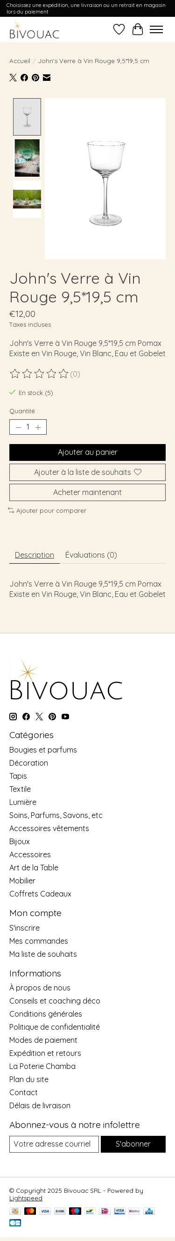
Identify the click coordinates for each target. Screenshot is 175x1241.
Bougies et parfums (43, 748)
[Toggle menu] (156, 29)
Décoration (28, 762)
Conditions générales (45, 1013)
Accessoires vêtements (49, 827)
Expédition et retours (45, 1052)
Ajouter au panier (88, 451)
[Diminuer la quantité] (18, 426)
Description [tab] (34, 553)
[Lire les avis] (39, 372)
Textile (20, 788)
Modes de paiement (43, 1039)
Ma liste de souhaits (43, 952)
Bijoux (19, 840)
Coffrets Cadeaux (40, 892)
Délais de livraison (39, 1104)
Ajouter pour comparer (47, 509)
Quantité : (23, 410)
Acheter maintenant (87, 490)
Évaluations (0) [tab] (91, 553)
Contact (23, 1091)
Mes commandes (38, 939)
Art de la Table (33, 866)
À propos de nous (39, 986)
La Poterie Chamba (42, 1065)
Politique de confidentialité (54, 1026)
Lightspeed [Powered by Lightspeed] (25, 1196)
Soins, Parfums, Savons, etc (56, 814)
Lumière (22, 801)
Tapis (18, 775)
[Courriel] (54, 1143)
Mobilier (22, 879)
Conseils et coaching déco (54, 999)
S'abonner (133, 1143)
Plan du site (29, 1078)
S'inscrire (24, 926)
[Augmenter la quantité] (38, 426)
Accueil (19, 61)
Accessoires (30, 853)
